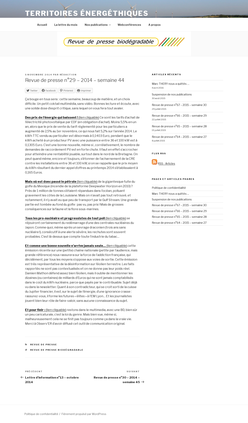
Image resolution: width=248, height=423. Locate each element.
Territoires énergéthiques (87, 13)
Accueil (42, 24)
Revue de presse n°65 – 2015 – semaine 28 (179, 126)
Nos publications (98, 24)
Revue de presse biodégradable (56, 350)
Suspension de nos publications (172, 94)
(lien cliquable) (62, 117)
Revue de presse (43, 344)
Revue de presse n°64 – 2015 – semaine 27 (179, 136)
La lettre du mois (65, 24)
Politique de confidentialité (169, 187)
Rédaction (68, 74)
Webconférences (129, 24)
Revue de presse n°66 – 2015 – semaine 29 (179, 115)
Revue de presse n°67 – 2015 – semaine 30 (179, 105)
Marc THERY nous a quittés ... (170, 193)
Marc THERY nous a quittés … (170, 83)
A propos (154, 24)
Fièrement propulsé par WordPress (83, 414)
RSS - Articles (163, 163)
